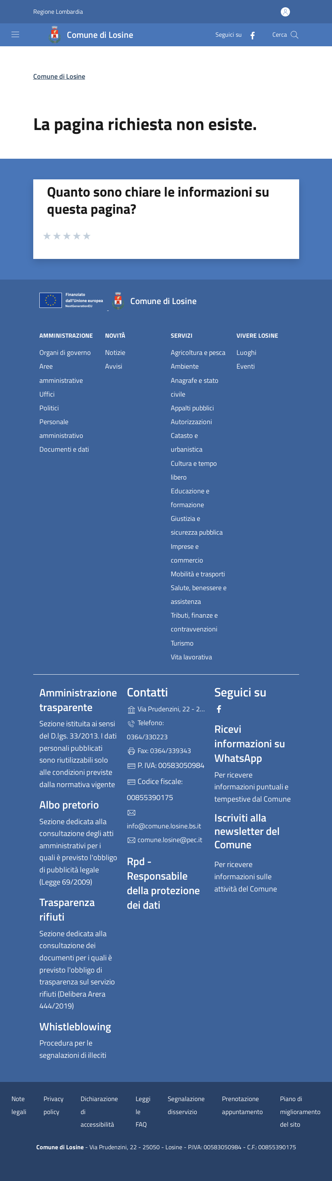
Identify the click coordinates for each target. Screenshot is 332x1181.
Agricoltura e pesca (198, 352)
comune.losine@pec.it (164, 840)
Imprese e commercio (187, 553)
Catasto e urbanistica (186, 442)
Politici (49, 408)
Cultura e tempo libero (194, 470)
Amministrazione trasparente (78, 699)
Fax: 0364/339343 (159, 750)
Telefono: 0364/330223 (147, 729)
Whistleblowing (75, 1026)
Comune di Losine (59, 76)
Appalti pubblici (192, 408)
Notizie (115, 352)
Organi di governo (65, 352)
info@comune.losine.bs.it (164, 819)
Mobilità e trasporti (198, 574)
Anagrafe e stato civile (195, 387)
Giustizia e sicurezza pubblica (197, 525)
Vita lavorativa (191, 657)
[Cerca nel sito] (294, 34)
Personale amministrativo (61, 428)
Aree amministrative (61, 373)
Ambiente (185, 366)
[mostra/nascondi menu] (15, 34)
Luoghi (246, 352)
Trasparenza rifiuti (67, 909)
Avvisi (113, 366)
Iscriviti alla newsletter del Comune (247, 830)
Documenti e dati (64, 449)
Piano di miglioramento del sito (300, 1111)
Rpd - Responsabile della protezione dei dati (163, 883)
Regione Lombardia (58, 11)
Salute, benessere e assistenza (199, 594)
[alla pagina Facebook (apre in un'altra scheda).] (249, 35)
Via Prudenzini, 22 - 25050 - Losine (166, 708)
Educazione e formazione (190, 498)
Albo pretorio (69, 804)
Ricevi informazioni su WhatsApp (249, 743)
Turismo (182, 643)
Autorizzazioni (191, 421)
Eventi (245, 366)
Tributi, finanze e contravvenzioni (194, 622)
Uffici (47, 394)
